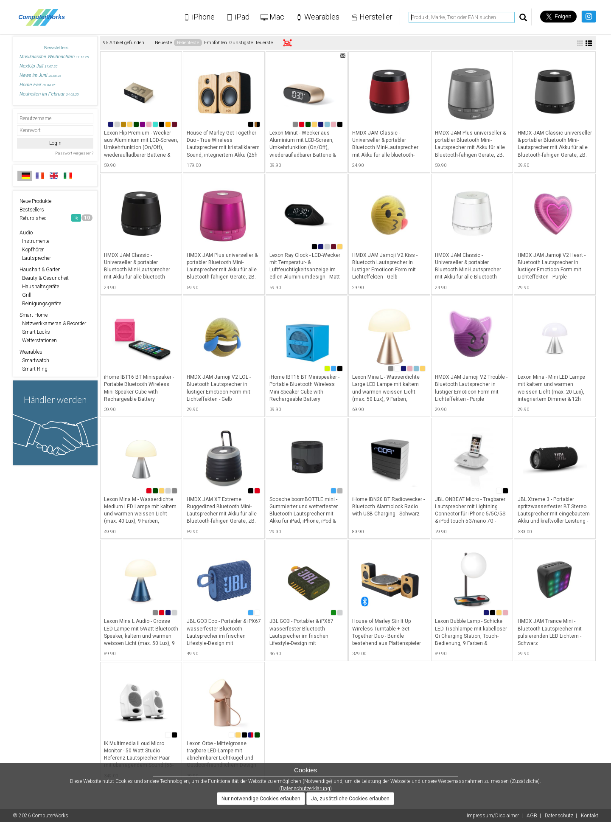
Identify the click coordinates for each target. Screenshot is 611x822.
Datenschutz (559, 816)
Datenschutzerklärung (305, 788)
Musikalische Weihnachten (54, 56)
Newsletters (56, 47)
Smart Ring (34, 369)
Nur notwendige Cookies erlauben (260, 799)
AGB (532, 816)
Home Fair (37, 84)
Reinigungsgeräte (40, 304)
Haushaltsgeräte (39, 287)
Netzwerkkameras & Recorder (53, 324)
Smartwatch (34, 360)
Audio (26, 233)
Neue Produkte (35, 201)
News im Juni (40, 75)
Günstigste (241, 42)
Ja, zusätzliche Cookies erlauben (350, 799)
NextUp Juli (38, 65)
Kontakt (589, 816)
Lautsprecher (35, 258)
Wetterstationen (38, 340)
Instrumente (34, 241)
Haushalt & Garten (40, 270)
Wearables (31, 352)
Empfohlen (215, 42)
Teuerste (264, 42)
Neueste (163, 42)
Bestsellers (32, 210)
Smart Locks (35, 332)
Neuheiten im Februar (49, 93)
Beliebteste (188, 42)
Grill (25, 295)
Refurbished (56, 218)
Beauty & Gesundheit (44, 278)
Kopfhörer (32, 250)
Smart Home (34, 315)
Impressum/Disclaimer (493, 816)
